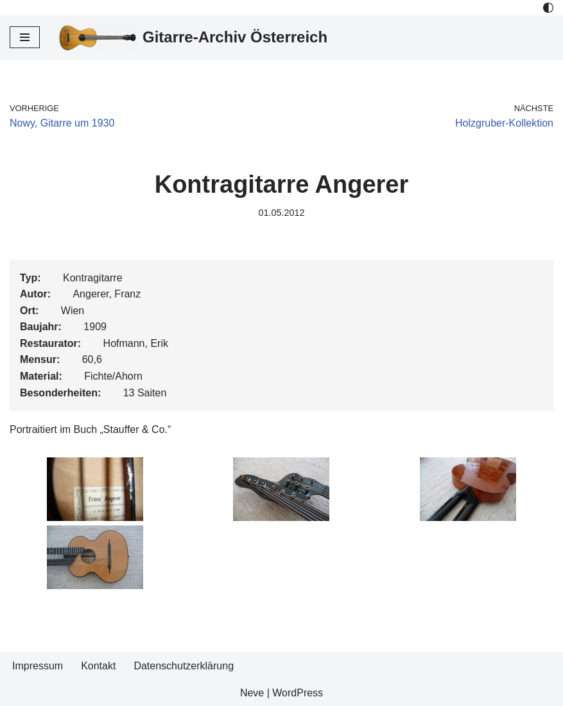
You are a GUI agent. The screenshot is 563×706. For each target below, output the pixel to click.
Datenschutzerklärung (184, 665)
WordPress (297, 692)
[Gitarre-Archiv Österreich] (193, 37)
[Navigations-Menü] (25, 37)
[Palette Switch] (548, 8)
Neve (252, 692)
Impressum (37, 665)
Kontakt (98, 665)
